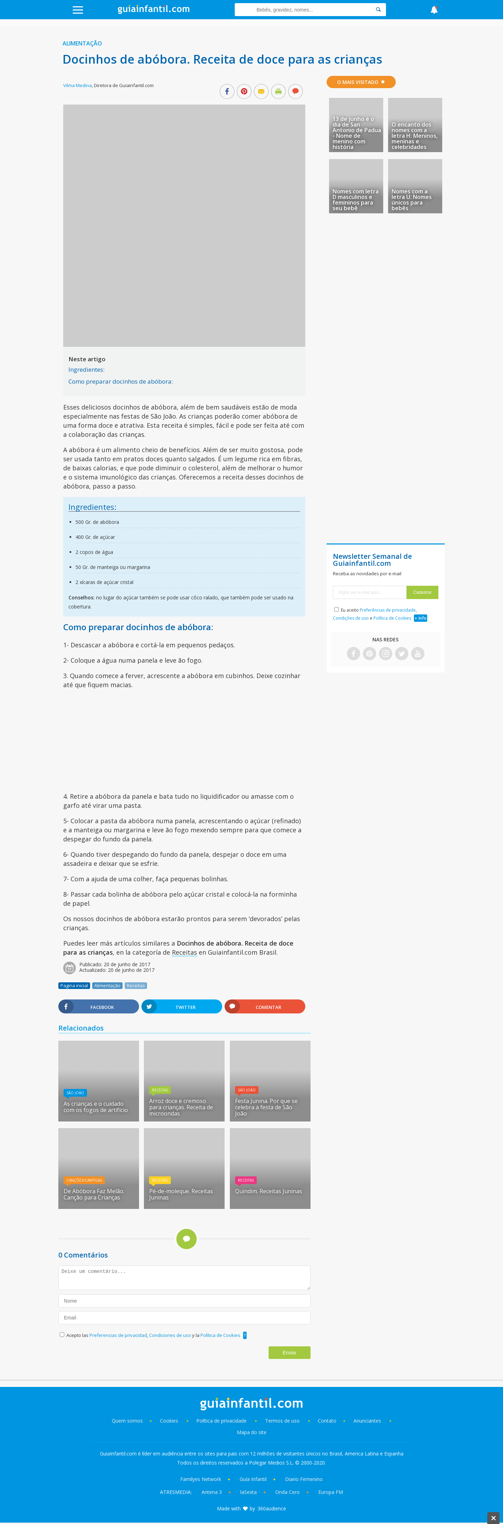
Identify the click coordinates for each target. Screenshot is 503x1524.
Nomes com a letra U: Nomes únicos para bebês (412, 199)
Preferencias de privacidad (118, 1335)
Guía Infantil (253, 1479)
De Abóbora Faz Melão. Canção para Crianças (94, 1194)
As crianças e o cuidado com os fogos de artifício (96, 1107)
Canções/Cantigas (84, 1180)
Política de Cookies (220, 1335)
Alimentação (82, 43)
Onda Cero (287, 1492)
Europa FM (330, 1492)
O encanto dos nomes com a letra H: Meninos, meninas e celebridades (415, 136)
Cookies (170, 1420)
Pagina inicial (74, 985)
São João (75, 1092)
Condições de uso (351, 618)
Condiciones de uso (170, 1335)
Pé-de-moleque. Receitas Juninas (181, 1194)
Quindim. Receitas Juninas (268, 1191)
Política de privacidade (222, 1420)
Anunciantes (367, 1420)
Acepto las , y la (153, 1335)
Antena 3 (212, 1492)
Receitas (184, 952)
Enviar (290, 1352)
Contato (327, 1420)
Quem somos (127, 1420)
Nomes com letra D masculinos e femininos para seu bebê (356, 199)
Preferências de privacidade (388, 610)
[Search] (378, 9)
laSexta (248, 1492)
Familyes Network (200, 1479)
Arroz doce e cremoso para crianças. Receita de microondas (181, 1107)
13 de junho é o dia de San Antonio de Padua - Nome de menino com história (357, 133)
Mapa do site (252, 1432)
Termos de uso (282, 1420)
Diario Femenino (304, 1479)
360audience (271, 1508)
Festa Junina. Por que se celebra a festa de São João (266, 1107)
